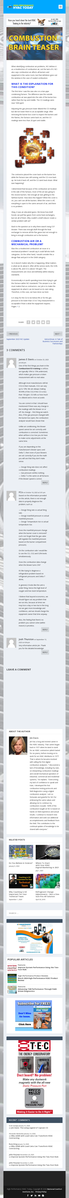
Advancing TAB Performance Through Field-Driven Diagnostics (37, 990)
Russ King (13, 1144)
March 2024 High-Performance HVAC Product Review (38, 979)
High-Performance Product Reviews (33, 976)
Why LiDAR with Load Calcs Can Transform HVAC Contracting (31, 1137)
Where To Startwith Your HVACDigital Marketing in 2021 (47, 865)
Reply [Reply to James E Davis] (45, 482)
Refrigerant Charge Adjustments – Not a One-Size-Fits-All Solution (48, 894)
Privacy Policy (41, 1192)
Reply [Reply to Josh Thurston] (45, 652)
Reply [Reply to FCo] (45, 629)
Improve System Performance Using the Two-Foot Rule (38, 968)
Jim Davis (34, 738)
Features (21, 965)
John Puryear (14, 1154)
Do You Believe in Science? (21, 863)
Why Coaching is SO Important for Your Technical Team (18, 894)
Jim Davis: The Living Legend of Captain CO (29, 1128)
